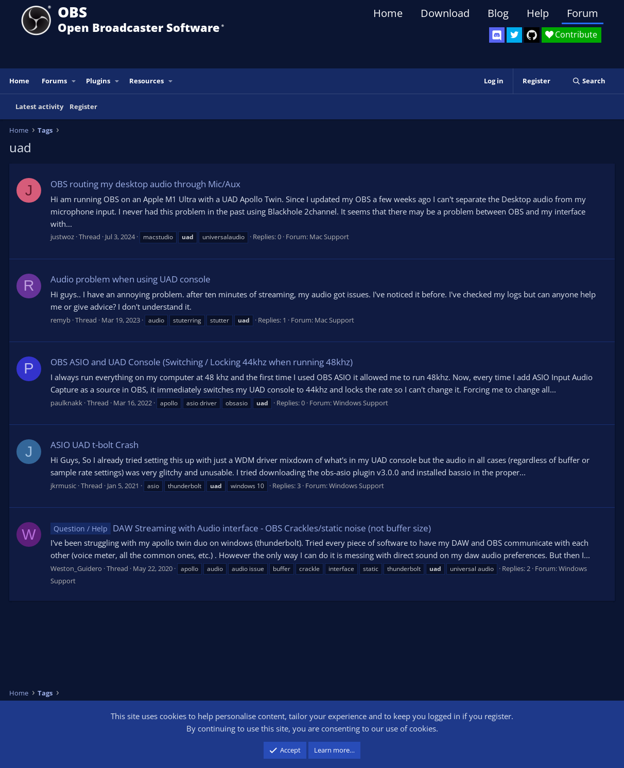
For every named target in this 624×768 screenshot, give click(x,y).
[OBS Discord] (497, 35)
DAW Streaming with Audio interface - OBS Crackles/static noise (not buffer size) (240, 528)
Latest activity (39, 106)
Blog (498, 13)
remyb (60, 320)
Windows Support (360, 402)
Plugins (98, 80)
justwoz (62, 236)
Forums (54, 80)
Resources (146, 80)
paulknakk (66, 402)
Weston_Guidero (76, 568)
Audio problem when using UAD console (130, 279)
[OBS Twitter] (514, 35)
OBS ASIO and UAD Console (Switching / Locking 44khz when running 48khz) (201, 362)
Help (538, 13)
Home (388, 13)
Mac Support (329, 236)
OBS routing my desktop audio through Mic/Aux (145, 184)
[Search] (589, 81)
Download (445, 13)
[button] (74, 81)
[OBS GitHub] (532, 35)
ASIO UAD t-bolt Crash (94, 445)
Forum (582, 13)
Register (83, 106)
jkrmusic (63, 485)
